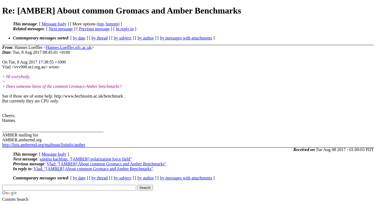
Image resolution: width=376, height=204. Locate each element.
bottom (112, 24)
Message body (54, 24)
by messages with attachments (186, 38)
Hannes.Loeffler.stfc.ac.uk (69, 47)
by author (145, 38)
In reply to (125, 28)
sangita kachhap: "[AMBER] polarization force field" (86, 159)
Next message (61, 28)
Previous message (94, 28)
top (101, 24)
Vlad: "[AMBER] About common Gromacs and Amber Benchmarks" (106, 164)
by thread (100, 38)
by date (79, 38)
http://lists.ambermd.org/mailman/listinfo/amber (43, 144)
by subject (122, 38)
